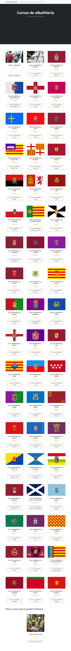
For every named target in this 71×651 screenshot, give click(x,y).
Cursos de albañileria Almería (35, 105)
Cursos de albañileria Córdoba (35, 260)
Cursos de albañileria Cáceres (35, 198)
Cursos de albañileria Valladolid (14, 600)
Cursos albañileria (11, 2)
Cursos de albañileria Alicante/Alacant (14, 105)
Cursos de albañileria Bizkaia (56, 167)
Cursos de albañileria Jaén (35, 353)
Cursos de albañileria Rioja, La (56, 476)
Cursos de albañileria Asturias (14, 136)
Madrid (32, 2)
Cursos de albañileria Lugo (35, 384)
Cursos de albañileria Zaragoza (56, 600)
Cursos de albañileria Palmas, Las (14, 476)
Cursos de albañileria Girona (56, 291)
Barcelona (37, 2)
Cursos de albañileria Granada (14, 322)
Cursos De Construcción (35, 641)
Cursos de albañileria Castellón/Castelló (35, 229)
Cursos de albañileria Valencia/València (56, 569)
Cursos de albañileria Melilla (35, 414)
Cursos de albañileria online (35, 74)
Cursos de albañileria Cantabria (14, 229)
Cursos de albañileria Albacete (56, 74)
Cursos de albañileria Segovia (56, 507)
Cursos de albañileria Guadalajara (35, 322)
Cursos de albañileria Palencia (56, 445)
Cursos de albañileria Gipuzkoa (35, 291)
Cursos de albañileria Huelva (56, 322)
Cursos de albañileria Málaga (14, 414)
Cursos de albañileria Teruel (14, 569)
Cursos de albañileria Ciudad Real (14, 260)
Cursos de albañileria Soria (35, 538)
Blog (42, 2)
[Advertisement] (35, 30)
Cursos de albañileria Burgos (14, 198)
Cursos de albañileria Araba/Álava (56, 105)
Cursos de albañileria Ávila (35, 136)
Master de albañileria (14, 75)
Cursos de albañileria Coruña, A (56, 260)
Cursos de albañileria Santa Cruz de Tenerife (35, 507)
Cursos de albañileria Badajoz (56, 136)
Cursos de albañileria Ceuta (56, 229)
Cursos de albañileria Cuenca (14, 291)
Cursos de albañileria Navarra (14, 445)
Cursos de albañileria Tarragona (56, 538)
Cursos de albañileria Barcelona (35, 167)
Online (27, 2)
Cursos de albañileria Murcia (56, 414)
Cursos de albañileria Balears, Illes (14, 167)
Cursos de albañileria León (56, 353)
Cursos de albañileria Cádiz (56, 198)
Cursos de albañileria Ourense (35, 445)
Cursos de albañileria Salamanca (14, 507)
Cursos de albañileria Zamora (35, 600)
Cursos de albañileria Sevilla (14, 538)
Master (22, 2)
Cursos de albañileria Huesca (14, 353)
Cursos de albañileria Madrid (56, 384)
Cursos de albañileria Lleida (14, 384)
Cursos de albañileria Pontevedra (35, 476)
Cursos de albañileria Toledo (35, 569)
